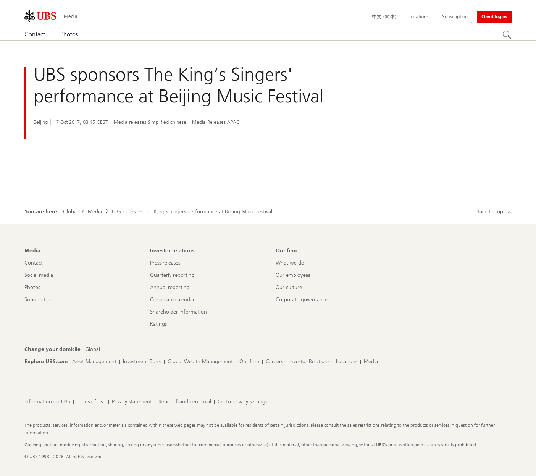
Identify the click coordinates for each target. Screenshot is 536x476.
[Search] (507, 34)
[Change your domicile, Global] (92, 349)
